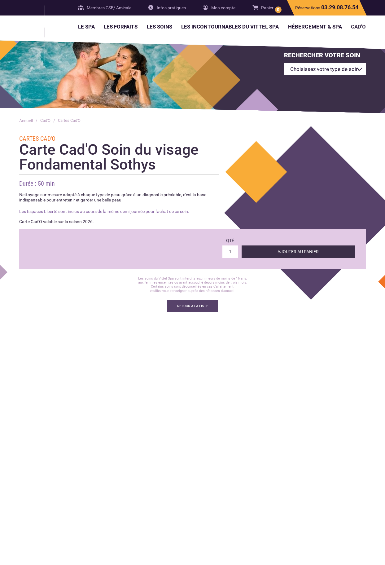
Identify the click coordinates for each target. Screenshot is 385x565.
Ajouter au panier (298, 251)
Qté (230, 240)
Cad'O (46, 120)
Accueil (26, 120)
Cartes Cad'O (71, 120)
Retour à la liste (192, 306)
